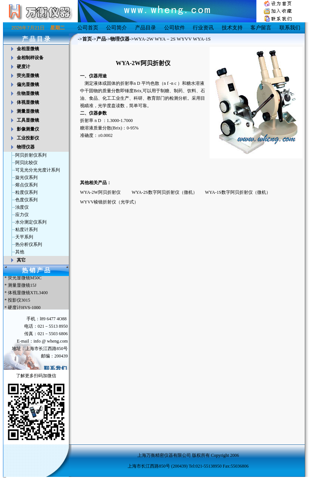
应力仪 (22, 214)
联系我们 (289, 28)
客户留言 (260, 28)
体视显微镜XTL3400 (28, 293)
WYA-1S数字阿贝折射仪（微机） (238, 192)
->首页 (85, 39)
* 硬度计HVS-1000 (22, 308)
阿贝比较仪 (26, 162)
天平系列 (24, 237)
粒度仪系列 (26, 192)
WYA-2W (143, 39)
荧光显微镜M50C (25, 278)
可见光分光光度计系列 (37, 170)
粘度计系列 (26, 229)
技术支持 (232, 28)
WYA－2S (165, 39)
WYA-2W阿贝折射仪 (100, 192)
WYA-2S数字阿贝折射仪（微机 (162, 192)
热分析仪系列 (28, 244)
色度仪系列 (26, 199)
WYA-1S (202, 39)
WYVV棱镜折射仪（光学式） (109, 202)
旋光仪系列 (26, 177)
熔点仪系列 (26, 184)
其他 (19, 251)
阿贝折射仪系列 (31, 155)
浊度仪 (22, 207)
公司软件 (174, 28)
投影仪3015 (19, 301)
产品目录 (145, 28)
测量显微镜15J (22, 286)
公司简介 (116, 28)
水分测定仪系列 (31, 222)
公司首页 (87, 28)
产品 (101, 39)
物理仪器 (120, 39)
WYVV (184, 39)
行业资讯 (203, 28)
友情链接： (5, 477)
